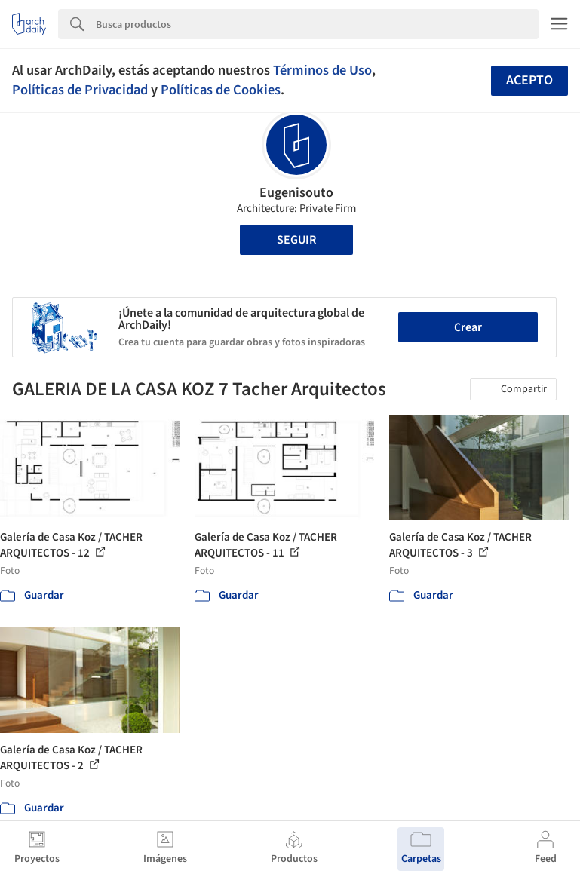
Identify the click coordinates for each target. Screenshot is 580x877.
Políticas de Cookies (221, 90)
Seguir (296, 240)
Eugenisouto (296, 192)
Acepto (529, 80)
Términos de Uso (322, 70)
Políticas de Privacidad (80, 90)
